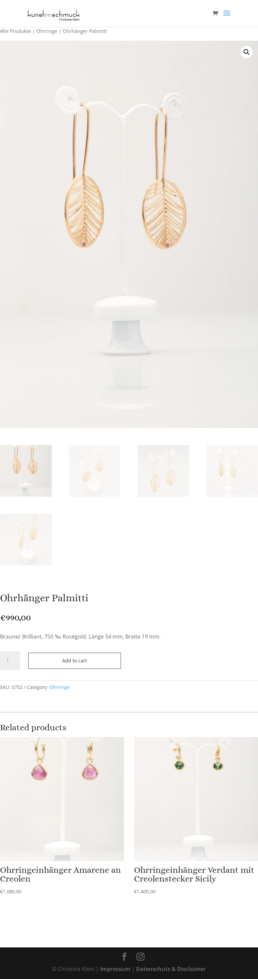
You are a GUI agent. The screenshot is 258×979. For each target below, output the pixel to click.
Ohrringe (46, 31)
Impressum (115, 969)
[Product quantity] (10, 660)
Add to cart (74, 660)
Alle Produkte (15, 31)
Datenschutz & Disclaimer (171, 969)
